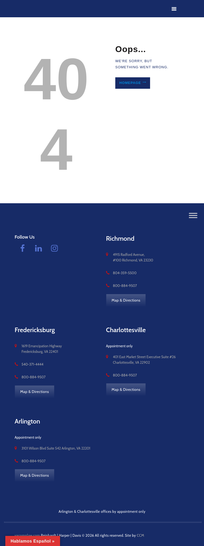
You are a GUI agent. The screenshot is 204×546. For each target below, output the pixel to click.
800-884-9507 (125, 285)
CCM (140, 535)
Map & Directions (126, 300)
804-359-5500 (125, 273)
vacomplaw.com (27, 535)
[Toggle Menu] (193, 215)
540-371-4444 (32, 364)
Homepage (130, 83)
